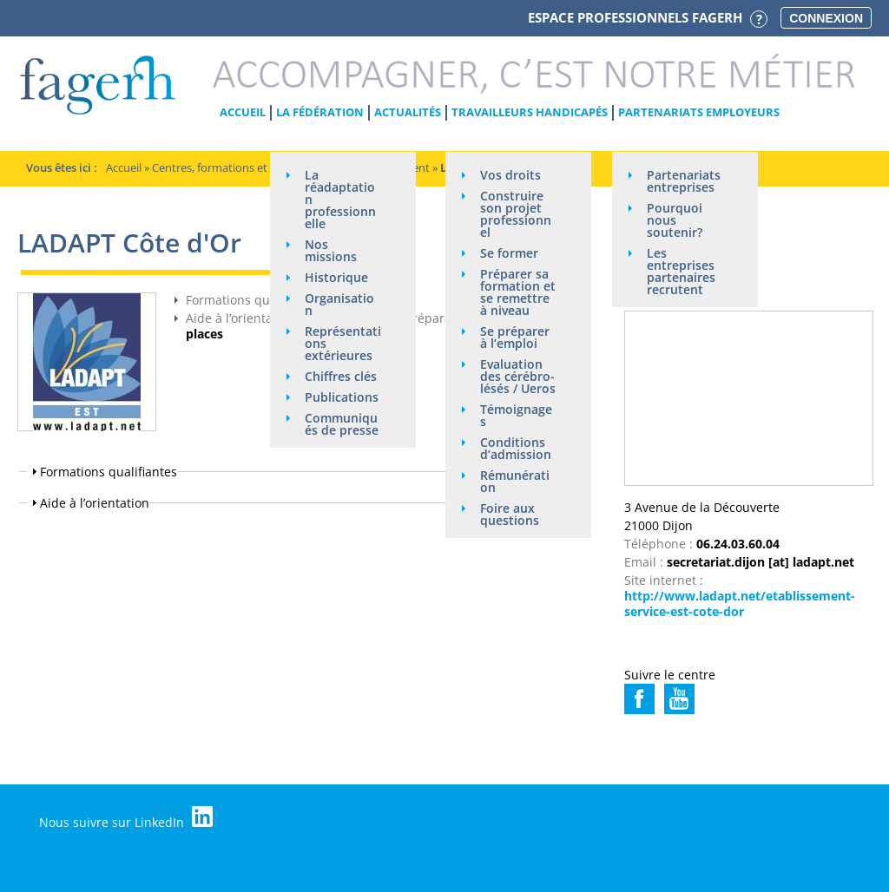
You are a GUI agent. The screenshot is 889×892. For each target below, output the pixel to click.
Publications (342, 397)
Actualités (407, 112)
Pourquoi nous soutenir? (674, 220)
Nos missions (331, 250)
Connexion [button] (826, 18)
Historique (336, 277)
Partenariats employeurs (699, 112)
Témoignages (516, 415)
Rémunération (515, 481)
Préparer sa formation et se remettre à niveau (518, 292)
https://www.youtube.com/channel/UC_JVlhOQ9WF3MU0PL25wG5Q (679, 699)
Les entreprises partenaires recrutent (681, 271)
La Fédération (320, 112)
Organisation (339, 304)
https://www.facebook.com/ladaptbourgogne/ (639, 699)
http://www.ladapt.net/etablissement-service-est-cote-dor (739, 603)
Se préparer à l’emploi (515, 337)
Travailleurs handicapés (529, 112)
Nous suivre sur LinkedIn (126, 818)
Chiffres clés (341, 376)
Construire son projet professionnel (515, 213)
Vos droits (510, 175)
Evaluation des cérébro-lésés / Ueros (518, 376)
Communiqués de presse (342, 424)
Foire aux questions (509, 514)
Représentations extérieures (343, 343)
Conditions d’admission (515, 448)
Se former (509, 253)
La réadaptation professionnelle (340, 199)
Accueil (243, 112)
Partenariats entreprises (684, 181)
